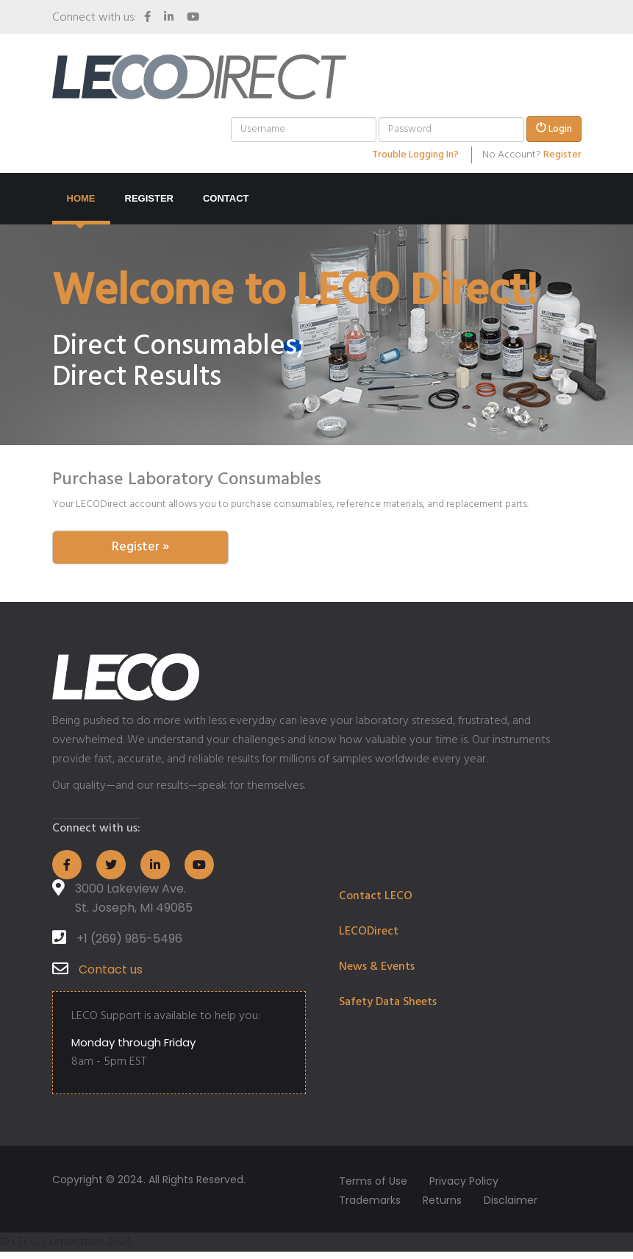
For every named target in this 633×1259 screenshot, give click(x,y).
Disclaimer (510, 1200)
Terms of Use (373, 1181)
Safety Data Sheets (388, 1002)
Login (554, 129)
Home (81, 198)
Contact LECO (375, 896)
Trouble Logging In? (415, 154)
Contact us (111, 969)
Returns (442, 1200)
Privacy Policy (463, 1181)
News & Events (377, 966)
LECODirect (368, 931)
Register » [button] (140, 547)
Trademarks (370, 1200)
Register (562, 154)
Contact (226, 198)
